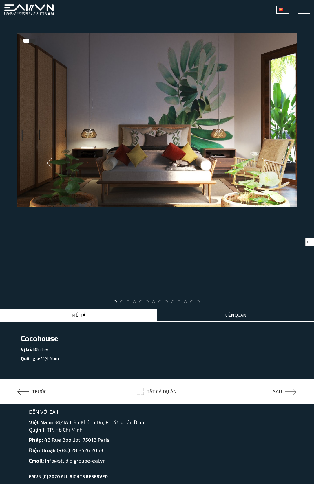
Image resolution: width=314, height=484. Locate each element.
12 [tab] (187, 303)
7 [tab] (155, 303)
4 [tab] (136, 303)
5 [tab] (142, 303)
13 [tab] (193, 303)
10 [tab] (174, 303)
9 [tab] (168, 303)
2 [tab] (123, 303)
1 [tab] (117, 303)
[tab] (26, 41)
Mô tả (78, 315)
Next (264, 163)
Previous (49, 163)
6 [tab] (148, 303)
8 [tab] (161, 303)
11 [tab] (180, 303)
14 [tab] (199, 303)
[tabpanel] (157, 120)
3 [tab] (129, 303)
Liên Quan (235, 315)
